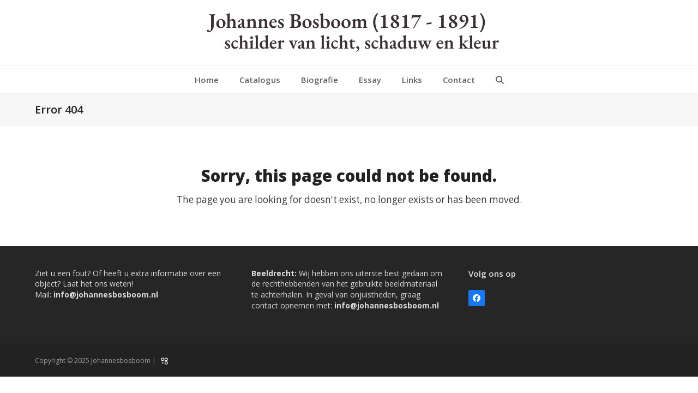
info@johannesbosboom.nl (105, 294)
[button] (499, 79)
